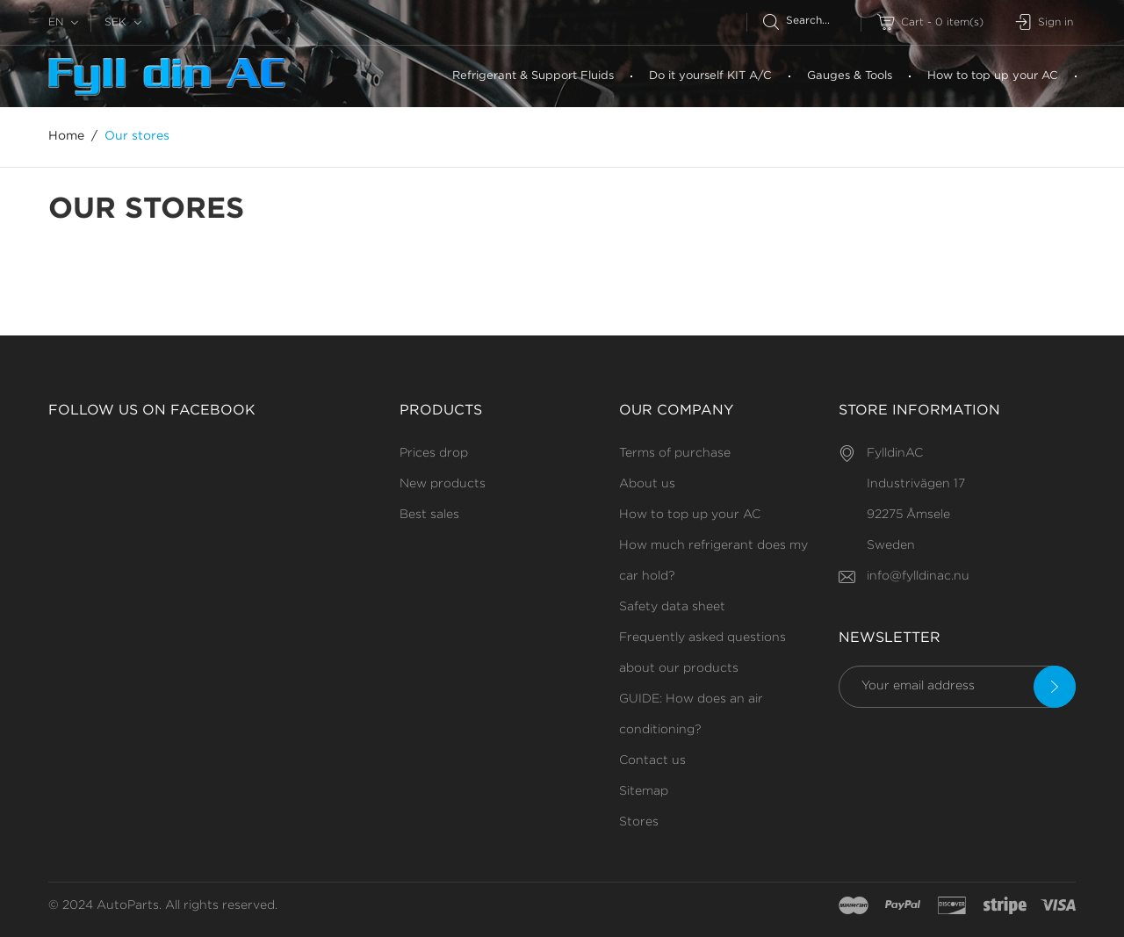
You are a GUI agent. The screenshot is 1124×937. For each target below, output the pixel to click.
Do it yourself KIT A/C (710, 76)
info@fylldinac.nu (918, 576)
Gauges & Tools (849, 76)
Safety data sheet (672, 607)
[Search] (812, 20)
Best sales (429, 514)
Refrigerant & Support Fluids (533, 76)
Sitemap (643, 791)
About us (647, 484)
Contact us (652, 760)
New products (443, 484)
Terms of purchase (675, 453)
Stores (639, 822)
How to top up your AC (992, 76)
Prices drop (434, 453)
